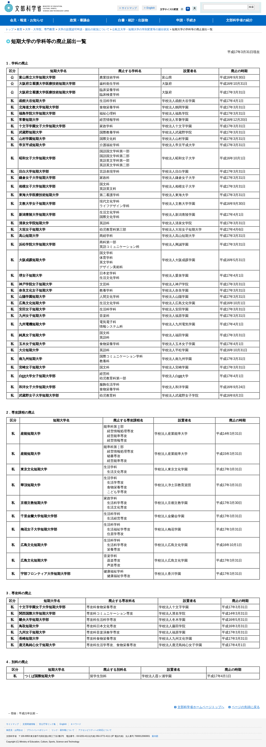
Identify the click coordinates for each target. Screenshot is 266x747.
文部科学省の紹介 (239, 20)
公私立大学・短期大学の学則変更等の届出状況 (140, 29)
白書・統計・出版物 (133, 20)
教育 (19, 29)
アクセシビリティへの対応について (95, 730)
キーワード (76, 724)
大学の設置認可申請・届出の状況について (83, 29)
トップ (10, 29)
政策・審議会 (80, 20)
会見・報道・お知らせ (26, 20)
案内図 (155, 736)
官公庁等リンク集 (47, 724)
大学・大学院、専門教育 (40, 29)
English (151, 7)
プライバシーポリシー (37, 730)
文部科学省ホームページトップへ (200, 707)
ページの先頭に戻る (246, 707)
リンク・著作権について (63, 730)
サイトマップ (129, 8)
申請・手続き (186, 20)
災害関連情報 (29, 724)
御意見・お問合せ (14, 730)
